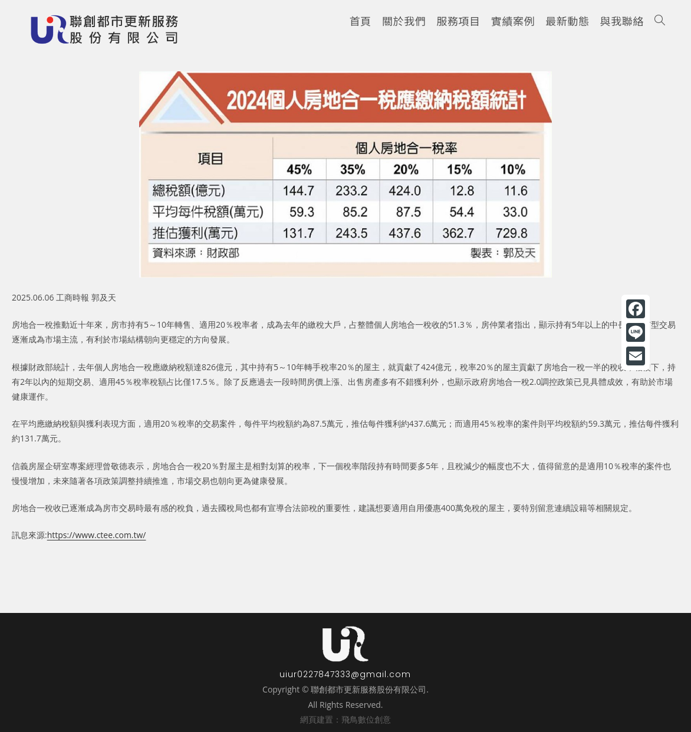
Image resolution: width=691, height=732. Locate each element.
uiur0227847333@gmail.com (345, 674)
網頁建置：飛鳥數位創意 (345, 719)
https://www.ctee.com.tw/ (96, 534)
